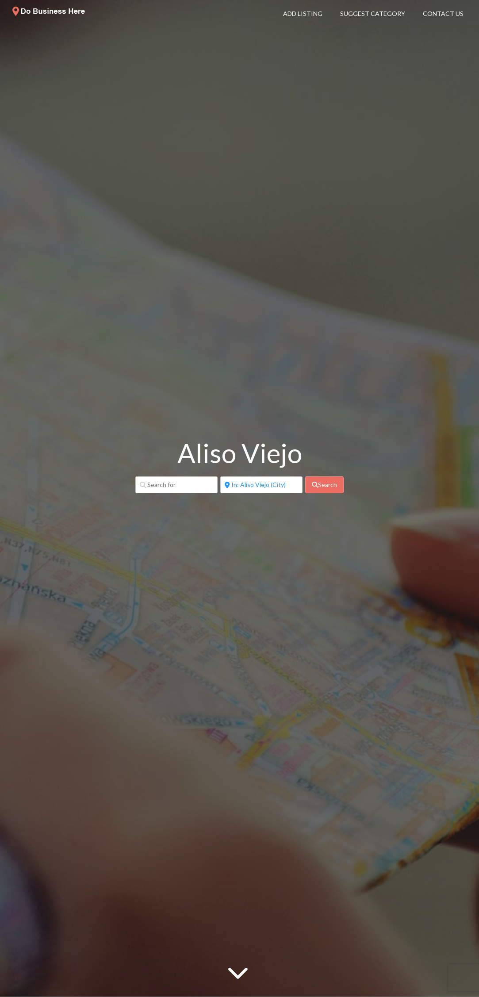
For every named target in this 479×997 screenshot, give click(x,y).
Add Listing (302, 13)
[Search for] (176, 484)
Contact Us (443, 13)
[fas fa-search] (324, 484)
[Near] (261, 484)
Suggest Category (372, 13)
